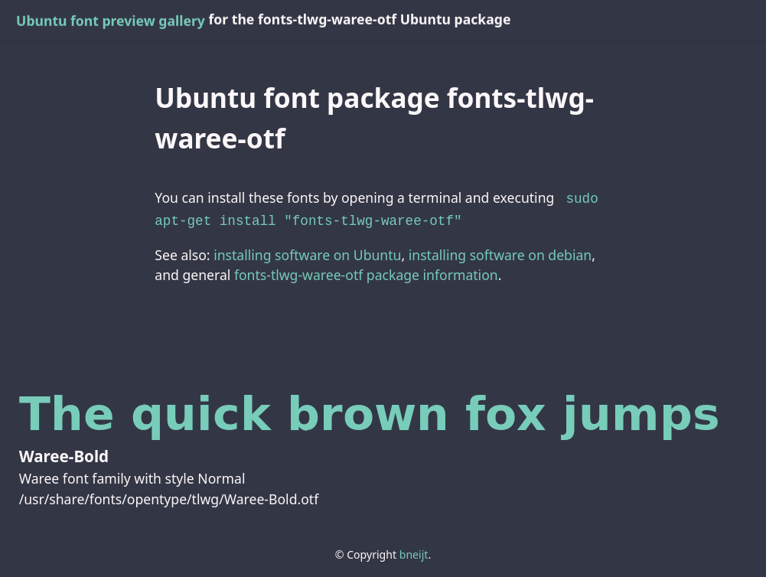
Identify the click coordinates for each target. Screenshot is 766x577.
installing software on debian (500, 252)
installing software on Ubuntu (307, 252)
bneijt (414, 551)
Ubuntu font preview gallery (110, 20)
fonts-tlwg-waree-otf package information (366, 271)
